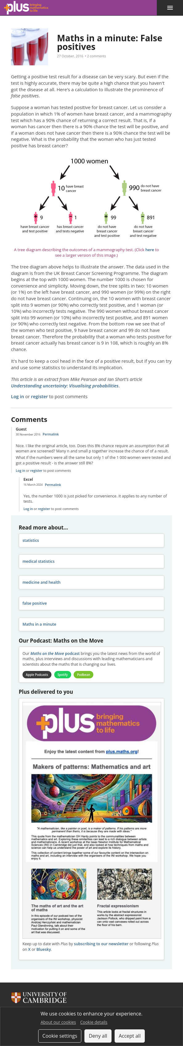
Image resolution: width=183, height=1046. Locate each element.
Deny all (98, 1035)
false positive (34, 603)
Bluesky (43, 949)
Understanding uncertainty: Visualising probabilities (65, 385)
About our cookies (58, 1022)
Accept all (129, 1035)
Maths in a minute (39, 624)
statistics (30, 540)
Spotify (63, 674)
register (39, 396)
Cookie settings (60, 1035)
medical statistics (38, 561)
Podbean (85, 674)
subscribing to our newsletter (101, 944)
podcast (55, 653)
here (149, 249)
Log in (17, 396)
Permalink (51, 434)
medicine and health (41, 582)
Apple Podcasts (37, 674)
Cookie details (93, 1022)
